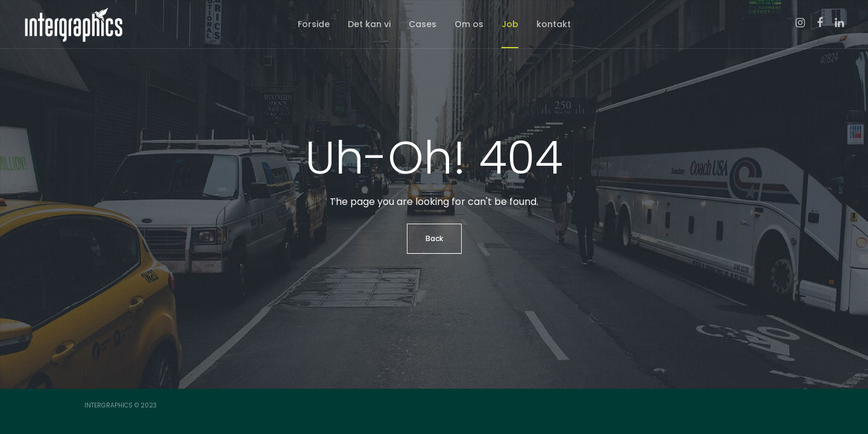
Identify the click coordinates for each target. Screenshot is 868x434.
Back (434, 238)
